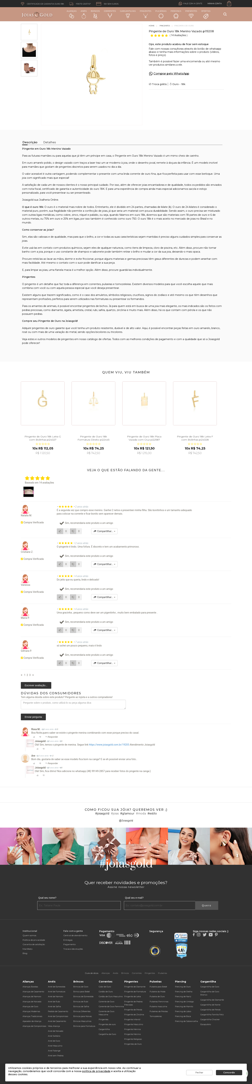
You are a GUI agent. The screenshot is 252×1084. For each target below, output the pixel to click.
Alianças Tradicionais (32, 1016)
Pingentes (145, 14)
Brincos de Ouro (80, 986)
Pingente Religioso (133, 1039)
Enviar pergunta (33, 717)
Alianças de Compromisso (34, 1026)
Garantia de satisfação (34, 944)
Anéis (84, 14)
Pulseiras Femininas (159, 1001)
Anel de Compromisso (58, 1016)
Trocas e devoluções (73, 949)
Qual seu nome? (47, 897)
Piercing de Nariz (183, 996)
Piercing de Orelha (183, 991)
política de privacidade (96, 1071)
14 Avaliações (179, 35)
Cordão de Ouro (106, 991)
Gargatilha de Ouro (107, 1034)
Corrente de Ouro (106, 1001)
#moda (141, 813)
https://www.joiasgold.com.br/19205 (109, 744)
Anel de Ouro (54, 1041)
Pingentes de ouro (107, 1024)
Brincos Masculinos (82, 1021)
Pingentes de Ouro (133, 1044)
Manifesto (27, 949)
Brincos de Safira (81, 1006)
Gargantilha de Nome (210, 1005)
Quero (206, 905)
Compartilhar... (104, 531)
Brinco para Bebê (81, 991)
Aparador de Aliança (32, 1021)
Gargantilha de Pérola (210, 1009)
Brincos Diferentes (81, 1011)
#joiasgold (102, 813)
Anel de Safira (54, 1006)
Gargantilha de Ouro (209, 986)
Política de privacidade (34, 940)
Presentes (191, 14)
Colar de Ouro (105, 986)
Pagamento (69, 944)
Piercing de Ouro (183, 986)
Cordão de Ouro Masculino (111, 996)
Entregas (67, 940)
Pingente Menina (132, 1029)
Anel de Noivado (55, 1031)
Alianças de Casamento (33, 991)
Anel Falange (54, 1050)
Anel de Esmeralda (56, 986)
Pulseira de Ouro (157, 996)
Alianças (71, 14)
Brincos (95, 14)
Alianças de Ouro (30, 1006)
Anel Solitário (54, 1036)
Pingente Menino (132, 1034)
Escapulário (205, 1024)
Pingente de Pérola (133, 1009)
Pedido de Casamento (58, 1011)
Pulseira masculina (158, 1006)
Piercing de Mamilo (184, 1006)
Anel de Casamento (57, 1021)
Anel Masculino (55, 1046)
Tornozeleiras (156, 1016)
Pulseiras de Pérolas (159, 1011)
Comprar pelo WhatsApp (171, 73)
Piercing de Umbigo (184, 1001)
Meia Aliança (54, 1026)
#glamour (127, 813)
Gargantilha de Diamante (212, 1000)
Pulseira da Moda (157, 991)
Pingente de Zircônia (134, 1014)
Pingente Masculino (133, 1024)
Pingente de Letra (132, 996)
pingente (30, 284)
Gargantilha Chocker (210, 1019)
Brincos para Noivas (82, 1016)
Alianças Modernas (31, 1011)
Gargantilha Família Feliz (212, 1014)
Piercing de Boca (183, 1016)
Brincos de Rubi (80, 1001)
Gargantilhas (128, 14)
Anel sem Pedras (56, 1055)
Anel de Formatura (56, 991)
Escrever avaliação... (36, 685)
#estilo (152, 813)
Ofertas (205, 14)
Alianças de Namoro (32, 996)
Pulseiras (160, 14)
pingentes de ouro (43, 328)
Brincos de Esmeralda (83, 996)
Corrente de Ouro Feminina (111, 1006)
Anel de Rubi (54, 1001)
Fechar (199, 1072)
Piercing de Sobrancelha (186, 1021)
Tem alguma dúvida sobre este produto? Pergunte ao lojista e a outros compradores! (67, 697)
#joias (115, 813)
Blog (25, 953)
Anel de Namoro (55, 996)
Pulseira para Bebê (158, 986)
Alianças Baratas (30, 986)
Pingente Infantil (132, 1019)
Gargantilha (104, 1029)
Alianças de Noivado (32, 1001)
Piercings (176, 14)
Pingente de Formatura (135, 991)
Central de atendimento (75, 935)
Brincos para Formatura (84, 1026)
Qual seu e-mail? (134, 897)
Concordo (229, 1072)
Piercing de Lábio (183, 1011)
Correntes (110, 14)
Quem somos (29, 935)
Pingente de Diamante (134, 986)
